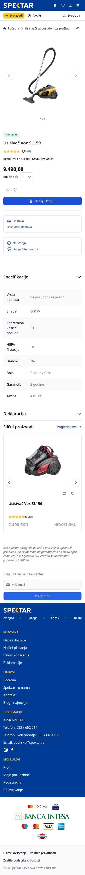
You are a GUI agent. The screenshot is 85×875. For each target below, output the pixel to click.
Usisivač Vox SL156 (25, 503)
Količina (8, 177)
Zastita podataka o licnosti (21, 860)
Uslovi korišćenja (16, 655)
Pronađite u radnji (25, 249)
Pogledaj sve (69, 427)
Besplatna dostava (19, 227)
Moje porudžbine (16, 775)
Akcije (34, 15)
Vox (15, 159)
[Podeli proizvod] (77, 28)
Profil (7, 767)
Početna (11, 28)
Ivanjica (8, 618)
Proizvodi (14, 15)
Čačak (55, 618)
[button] (63, 5)
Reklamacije (12, 662)
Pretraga (71, 16)
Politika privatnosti (43, 853)
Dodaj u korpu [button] (41, 201)
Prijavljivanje (13, 790)
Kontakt (9, 695)
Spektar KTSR (20, 868)
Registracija (12, 782)
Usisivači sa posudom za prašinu (47, 28)
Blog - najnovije (15, 702)
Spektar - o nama (16, 687)
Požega (32, 618)
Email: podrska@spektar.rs (23, 742)
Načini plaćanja (15, 647)
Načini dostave (14, 640)
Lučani (77, 618)
